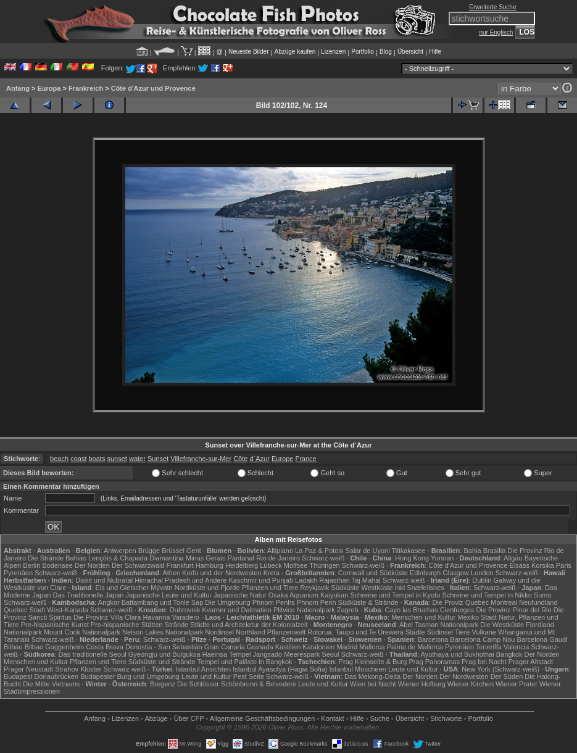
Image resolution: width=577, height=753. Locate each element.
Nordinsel (219, 632)
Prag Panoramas (434, 661)
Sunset (157, 458)
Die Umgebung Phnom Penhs (250, 602)
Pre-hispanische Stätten (127, 624)
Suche (379, 718)
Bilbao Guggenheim (55, 647)
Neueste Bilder (248, 51)
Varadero (185, 617)
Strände (177, 624)
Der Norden (92, 565)
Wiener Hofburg (422, 684)
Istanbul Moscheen (358, 669)
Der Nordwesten (463, 676)
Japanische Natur (240, 595)
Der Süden (507, 676)
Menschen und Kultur (423, 617)
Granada (260, 647)
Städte (415, 632)
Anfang (18, 88)
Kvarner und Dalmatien (237, 610)
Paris (563, 565)
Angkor (109, 602)
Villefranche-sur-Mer (200, 458)
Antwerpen (120, 550)
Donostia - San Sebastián (163, 647)
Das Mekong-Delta (372, 676)
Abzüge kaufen (295, 51)
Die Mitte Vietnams (51, 684)
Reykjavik (314, 587)
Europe (282, 458)
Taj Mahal (366, 580)
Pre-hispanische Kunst (55, 624)
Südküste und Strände (162, 661)
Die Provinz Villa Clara (107, 617)
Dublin (481, 580)
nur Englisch (496, 32)
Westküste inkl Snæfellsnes (403, 587)
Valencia (516, 647)
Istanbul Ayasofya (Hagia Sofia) (280, 669)
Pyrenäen (18, 572)
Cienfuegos (457, 610)
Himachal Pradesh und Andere (180, 580)
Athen (171, 572)
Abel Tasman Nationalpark (438, 624)
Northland (250, 632)
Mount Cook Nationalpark (82, 632)
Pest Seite (248, 676)
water (137, 458)
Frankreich (85, 88)
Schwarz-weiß (323, 558)
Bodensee (57, 565)
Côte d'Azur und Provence (153, 88)
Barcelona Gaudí (542, 639)
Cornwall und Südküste (373, 572)
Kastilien (288, 647)
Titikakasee (408, 550)
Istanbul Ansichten (203, 669)
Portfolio (362, 51)
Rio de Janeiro (278, 558)
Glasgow (455, 572)
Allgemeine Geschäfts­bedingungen (262, 718)
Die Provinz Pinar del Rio (513, 610)
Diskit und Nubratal (104, 580)
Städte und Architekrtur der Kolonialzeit (248, 624)
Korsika (542, 565)
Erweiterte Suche (492, 7)
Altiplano (280, 550)
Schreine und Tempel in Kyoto (395, 595)
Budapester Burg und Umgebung (130, 676)
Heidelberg (241, 565)
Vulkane (484, 632)
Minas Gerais (206, 558)
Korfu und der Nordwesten (221, 572)
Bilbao (13, 647)
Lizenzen (333, 51)
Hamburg (209, 565)
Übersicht (410, 51)
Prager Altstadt (531, 661)
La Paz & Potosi (319, 550)
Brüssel (173, 550)
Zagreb (348, 610)
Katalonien (318, 647)
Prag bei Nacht (484, 661)
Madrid (346, 647)
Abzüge (155, 718)
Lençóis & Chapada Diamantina (136, 558)
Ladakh (306, 580)
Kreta (272, 572)
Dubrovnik (185, 610)
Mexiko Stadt (477, 617)
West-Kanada (67, 610)
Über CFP (189, 718)
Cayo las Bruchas (411, 610)
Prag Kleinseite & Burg (373, 661)
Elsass (519, 565)
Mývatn (161, 587)
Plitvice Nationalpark (304, 610)
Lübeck (270, 565)
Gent (193, 550)
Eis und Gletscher (122, 587)
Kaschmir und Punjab (260, 580)
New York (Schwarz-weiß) (500, 669)
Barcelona (433, 639)
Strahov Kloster (78, 669)
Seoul (330, 654)
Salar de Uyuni (367, 550)
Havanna (156, 617)
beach (59, 458)
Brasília (494, 550)
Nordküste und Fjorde (207, 587)
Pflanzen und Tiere (270, 587)
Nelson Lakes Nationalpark (162, 632)
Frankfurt (180, 565)
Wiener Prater (517, 684)
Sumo (543, 595)
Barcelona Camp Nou (482, 639)
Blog (386, 51)
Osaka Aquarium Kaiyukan (308, 595)
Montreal (504, 602)
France (305, 458)
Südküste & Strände (368, 602)
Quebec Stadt (24, 610)
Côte (240, 458)
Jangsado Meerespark (286, 654)
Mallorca (372, 647)
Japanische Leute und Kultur (169, 595)
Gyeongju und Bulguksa (164, 654)
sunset (117, 458)
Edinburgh (425, 572)
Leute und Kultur (413, 669)
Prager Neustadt (28, 669)
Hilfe (435, 51)
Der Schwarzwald (138, 565)
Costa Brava (104, 647)
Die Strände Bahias (57, 558)
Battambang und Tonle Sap (163, 602)
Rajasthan (334, 580)
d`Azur (259, 458)
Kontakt (332, 718)
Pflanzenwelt (286, 632)
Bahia (472, 550)
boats (97, 458)
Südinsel (440, 632)
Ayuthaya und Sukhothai (457, 654)
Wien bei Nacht (373, 684)
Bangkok (509, 654)
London (482, 572)
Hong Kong (412, 558)
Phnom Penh (316, 602)
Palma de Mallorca (415, 647)
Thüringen (324, 565)
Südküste (345, 587)
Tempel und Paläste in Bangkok (245, 661)
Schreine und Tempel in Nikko (486, 595)
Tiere (462, 632)
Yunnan (442, 558)
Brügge (149, 550)
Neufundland (538, 602)
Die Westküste (502, 624)
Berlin (31, 565)
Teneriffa (489, 647)
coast (78, 458)
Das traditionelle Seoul (93, 654)
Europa (48, 88)
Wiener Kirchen (470, 684)
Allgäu (513, 558)
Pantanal (241, 558)
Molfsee (296, 565)
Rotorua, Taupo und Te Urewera (355, 632)
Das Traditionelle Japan (88, 595)
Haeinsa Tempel (226, 654)
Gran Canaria (224, 647)
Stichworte (446, 718)
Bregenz (162, 684)
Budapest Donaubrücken (41, 676)
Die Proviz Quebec (461, 602)
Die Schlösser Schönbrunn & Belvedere (236, 684)
